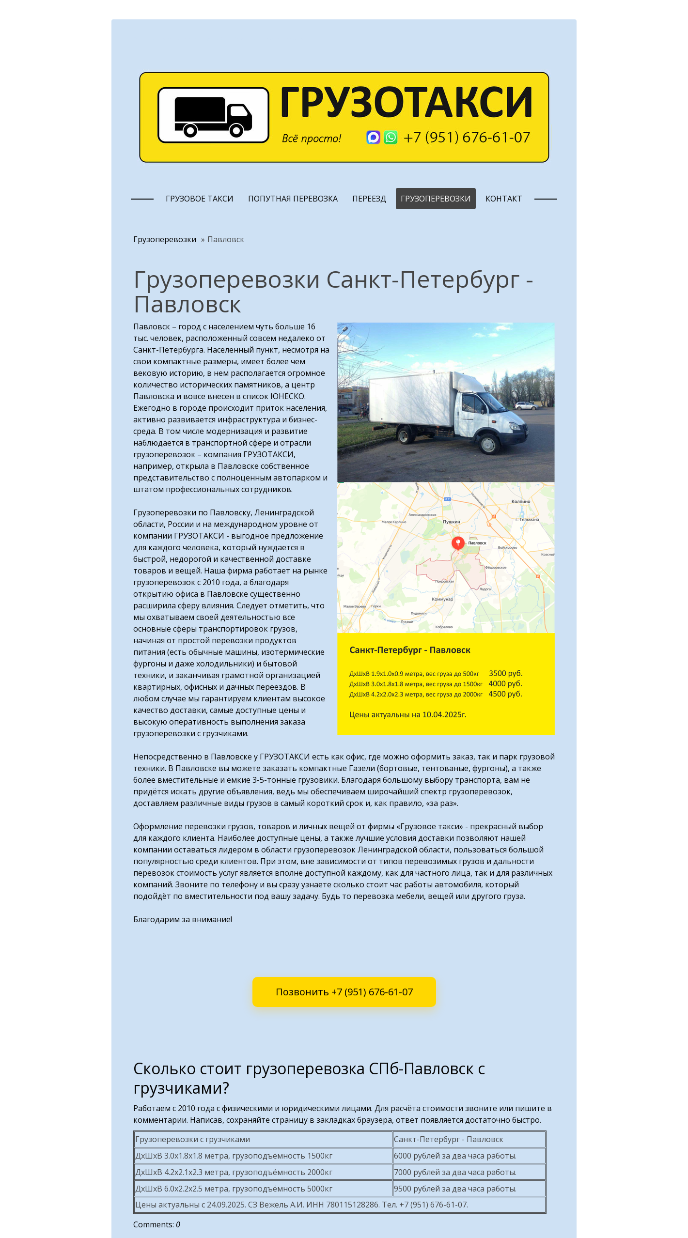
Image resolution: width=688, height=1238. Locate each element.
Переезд (369, 198)
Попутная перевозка (293, 198)
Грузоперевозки (436, 198)
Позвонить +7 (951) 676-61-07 (344, 991)
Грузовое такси (200, 198)
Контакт (503, 198)
